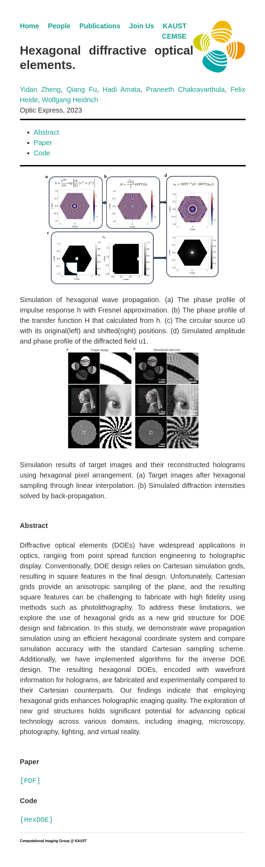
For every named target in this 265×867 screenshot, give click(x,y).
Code (42, 153)
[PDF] (30, 781)
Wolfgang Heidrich (70, 100)
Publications (99, 26)
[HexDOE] (36, 820)
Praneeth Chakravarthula (185, 89)
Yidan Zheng (40, 89)
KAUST (175, 26)
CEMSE (174, 36)
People (59, 26)
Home (29, 26)
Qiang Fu (82, 89)
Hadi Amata (121, 89)
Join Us (141, 26)
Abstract (46, 132)
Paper (43, 142)
